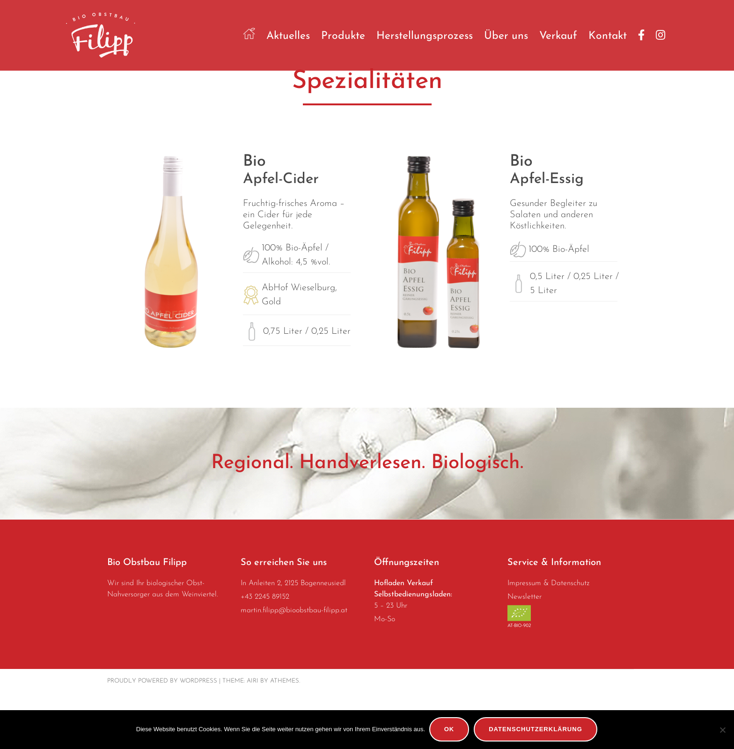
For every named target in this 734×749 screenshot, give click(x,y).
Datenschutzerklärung (536, 730)
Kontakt (607, 36)
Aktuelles (288, 36)
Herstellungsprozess (424, 36)
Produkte (343, 36)
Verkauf (558, 36)
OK (450, 730)
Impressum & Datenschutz (548, 639)
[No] (722, 729)
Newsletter (524, 653)
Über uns (506, 36)
